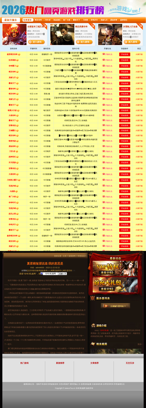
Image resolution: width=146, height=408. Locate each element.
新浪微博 (36, 271)
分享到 (24, 271)
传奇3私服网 (81, 388)
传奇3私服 (104, 330)
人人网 (50, 271)
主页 (65, 256)
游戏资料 (72, 256)
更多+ (140, 344)
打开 (14, 394)
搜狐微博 (43, 271)
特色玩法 (81, 256)
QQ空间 (30, 271)
